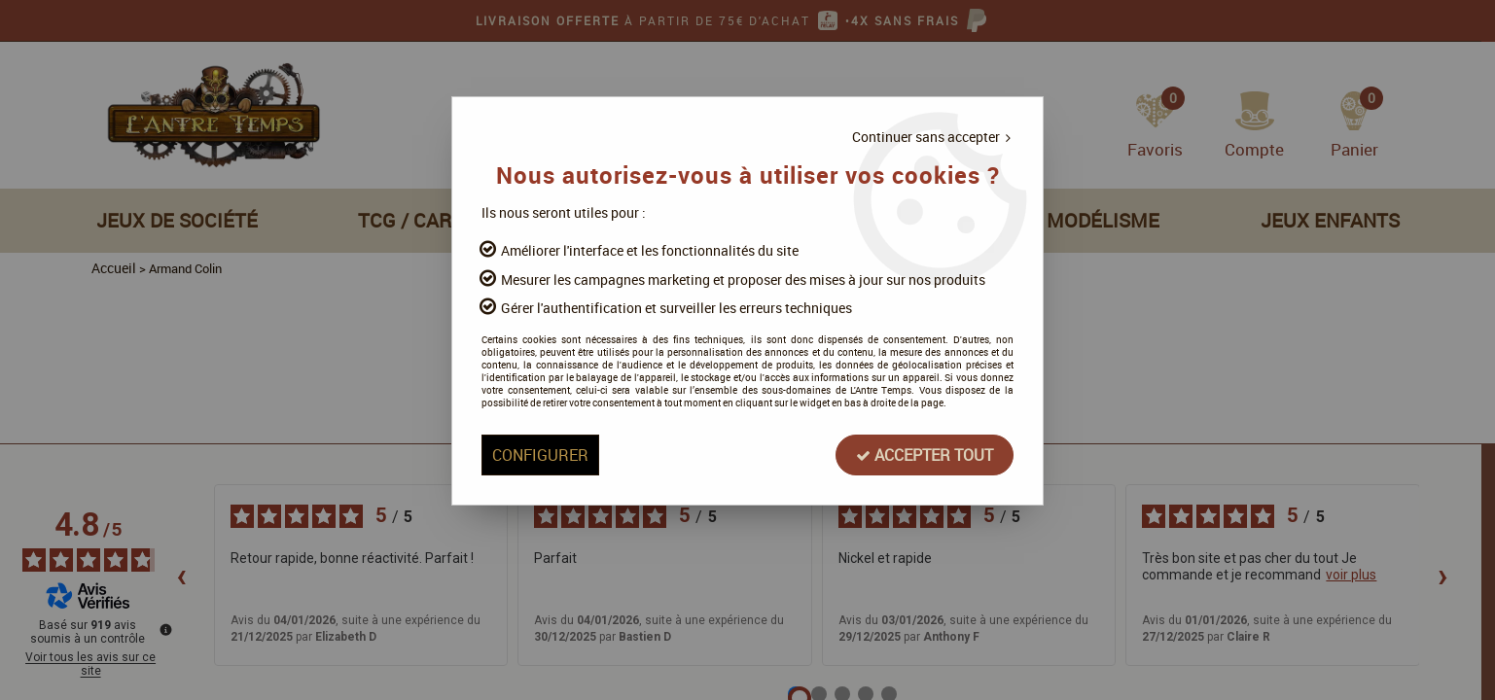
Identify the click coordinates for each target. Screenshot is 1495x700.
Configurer (545, 456)
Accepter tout (920, 456)
